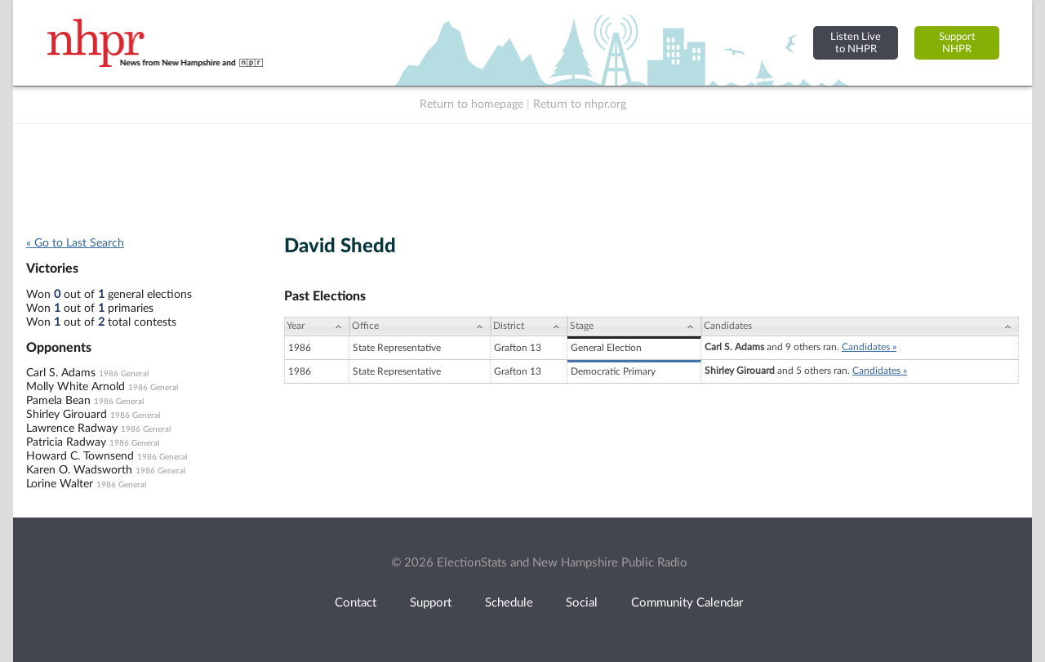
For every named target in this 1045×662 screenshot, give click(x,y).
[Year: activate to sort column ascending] (316, 326)
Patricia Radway (66, 442)
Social (582, 603)
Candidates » (869, 347)
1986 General (124, 374)
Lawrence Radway (72, 428)
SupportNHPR (957, 43)
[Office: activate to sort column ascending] (420, 326)
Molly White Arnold (75, 387)
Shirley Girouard (66, 414)
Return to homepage (471, 104)
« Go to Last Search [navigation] (75, 243)
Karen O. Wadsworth (79, 470)
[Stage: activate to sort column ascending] (634, 326)
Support (430, 603)
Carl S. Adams (61, 373)
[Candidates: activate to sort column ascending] (860, 326)
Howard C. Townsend (80, 456)
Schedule (509, 603)
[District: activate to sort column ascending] (529, 326)
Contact (355, 603)
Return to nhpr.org (579, 104)
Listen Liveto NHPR (855, 43)
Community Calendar (687, 603)
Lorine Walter (59, 484)
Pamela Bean (58, 401)
